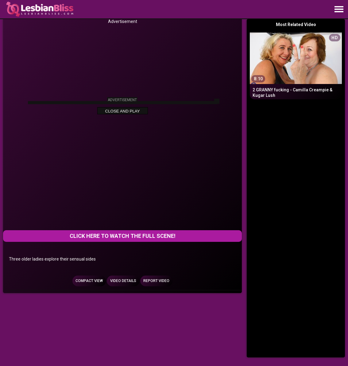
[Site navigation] (338, 9)
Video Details (123, 281)
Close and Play (122, 111)
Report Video (156, 281)
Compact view (89, 281)
